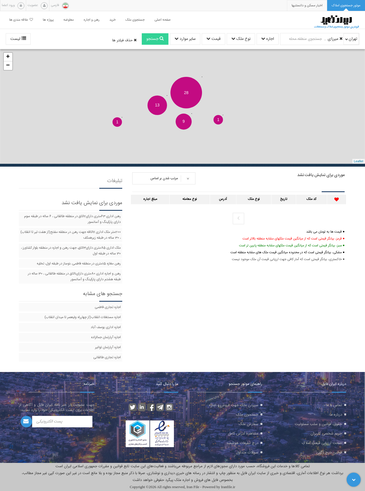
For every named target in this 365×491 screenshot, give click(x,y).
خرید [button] (112, 20)
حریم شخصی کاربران (326, 433)
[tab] (346, 5)
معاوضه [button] (68, 20)
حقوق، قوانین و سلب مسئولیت (318, 424)
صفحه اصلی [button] (162, 20)
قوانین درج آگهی (329, 452)
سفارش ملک (248, 424)
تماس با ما (334, 405)
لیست (18, 39)
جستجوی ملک (247, 415)
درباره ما (336, 415)
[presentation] (307, 5)
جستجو (155, 39)
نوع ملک (241, 39)
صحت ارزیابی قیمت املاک (322, 443)
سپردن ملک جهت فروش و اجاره (233, 405)
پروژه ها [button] (48, 20)
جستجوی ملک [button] (135, 20)
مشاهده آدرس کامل (243, 433)
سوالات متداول (247, 452)
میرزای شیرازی (333, 39)
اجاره (267, 39)
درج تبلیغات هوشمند (242, 443)
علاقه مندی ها (21, 20)
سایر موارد (185, 39)
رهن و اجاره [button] (92, 20)
